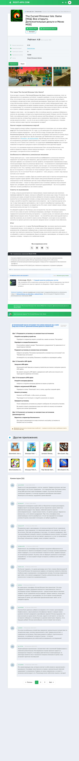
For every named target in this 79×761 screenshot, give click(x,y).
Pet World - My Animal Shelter (29, 138)
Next (51, 682)
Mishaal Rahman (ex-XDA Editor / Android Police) (30, 294)
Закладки (31, 31)
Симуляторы (31, 48)
